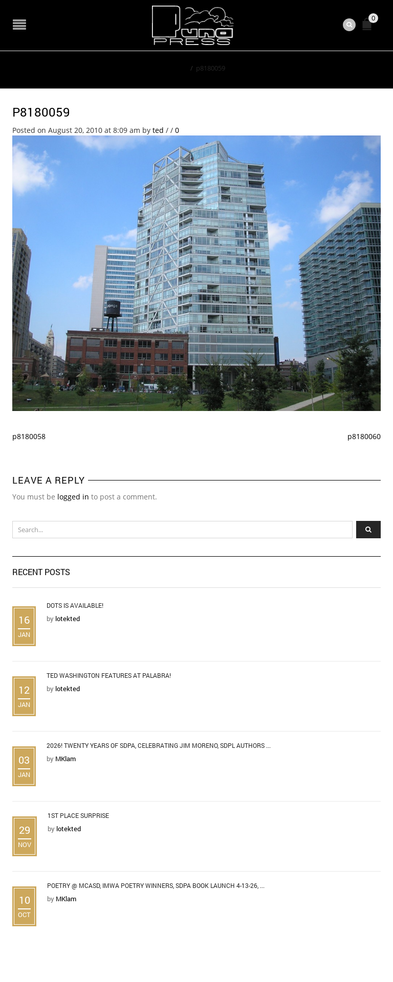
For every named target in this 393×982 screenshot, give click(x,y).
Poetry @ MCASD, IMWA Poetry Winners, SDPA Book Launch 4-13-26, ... (156, 885)
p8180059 (41, 112)
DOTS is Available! (75, 605)
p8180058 (29, 436)
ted (158, 130)
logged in (73, 496)
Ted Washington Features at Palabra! (109, 675)
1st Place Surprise (78, 815)
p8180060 (364, 436)
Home (177, 68)
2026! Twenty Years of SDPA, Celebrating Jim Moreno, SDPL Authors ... (159, 745)
